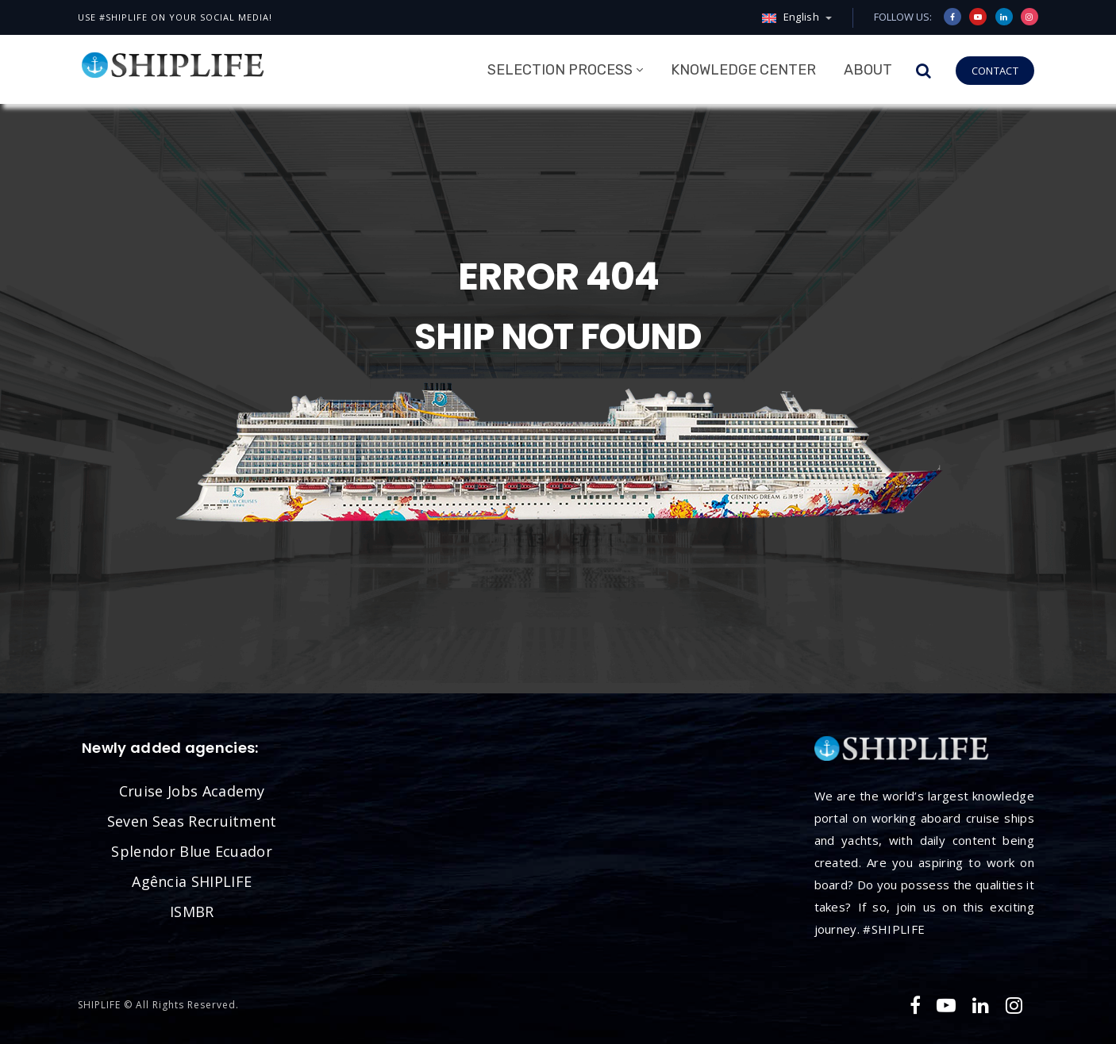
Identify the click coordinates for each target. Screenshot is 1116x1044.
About (868, 70)
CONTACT (995, 70)
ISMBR (192, 911)
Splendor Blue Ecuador (191, 851)
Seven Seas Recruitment (192, 821)
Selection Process (560, 70)
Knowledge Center (743, 70)
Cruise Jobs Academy (192, 790)
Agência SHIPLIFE (192, 881)
